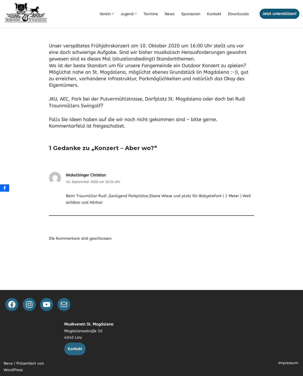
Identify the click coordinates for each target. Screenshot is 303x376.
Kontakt (214, 14)
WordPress (13, 370)
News (169, 14)
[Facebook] (4, 188)
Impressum (288, 363)
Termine (151, 14)
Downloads (238, 14)
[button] (113, 14)
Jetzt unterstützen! (279, 13)
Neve (8, 363)
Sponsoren (190, 14)
